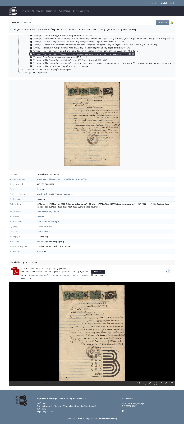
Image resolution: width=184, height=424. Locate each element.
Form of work (15, 221)
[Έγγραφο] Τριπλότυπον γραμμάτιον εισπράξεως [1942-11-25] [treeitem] (58, 57)
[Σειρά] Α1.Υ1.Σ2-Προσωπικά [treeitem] (34, 72)
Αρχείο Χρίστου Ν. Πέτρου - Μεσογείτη (55, 194)
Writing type (15, 236)
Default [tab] (15, 22)
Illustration (14, 241)
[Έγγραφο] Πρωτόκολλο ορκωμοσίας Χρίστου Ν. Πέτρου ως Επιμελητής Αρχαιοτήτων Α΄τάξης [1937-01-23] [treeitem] (77, 41)
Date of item (15, 204)
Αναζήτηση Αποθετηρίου (32, 11)
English (164, 3)
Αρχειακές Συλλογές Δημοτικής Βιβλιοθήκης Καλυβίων (61, 179)
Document (162, 22)
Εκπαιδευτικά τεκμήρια (47, 221)
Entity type (14, 174)
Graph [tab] (27, 22)
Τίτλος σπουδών (44, 226)
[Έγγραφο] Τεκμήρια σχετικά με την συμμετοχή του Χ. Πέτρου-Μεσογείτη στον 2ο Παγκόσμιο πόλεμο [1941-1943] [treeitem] (80, 47)
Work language (16, 199)
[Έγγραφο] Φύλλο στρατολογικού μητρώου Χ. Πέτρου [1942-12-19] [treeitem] (60, 66)
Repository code (17, 184)
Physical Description (18, 246)
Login (153, 3)
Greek (171, 3)
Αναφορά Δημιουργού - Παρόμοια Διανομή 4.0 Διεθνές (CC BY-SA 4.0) (59, 275)
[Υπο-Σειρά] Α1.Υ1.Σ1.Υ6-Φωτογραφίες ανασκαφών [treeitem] (47, 69)
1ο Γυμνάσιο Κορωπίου (47, 211)
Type (12, 189)
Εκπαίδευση (42, 231)
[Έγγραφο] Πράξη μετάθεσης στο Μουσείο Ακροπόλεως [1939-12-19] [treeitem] (61, 35)
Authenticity (15, 251)
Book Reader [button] (98, 271)
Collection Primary (17, 194)
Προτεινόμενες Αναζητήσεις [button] (57, 11)
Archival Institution (17, 179)
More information (99, 275)
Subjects (13, 231)
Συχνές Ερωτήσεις (81, 11)
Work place (14, 216)
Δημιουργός (15, 211)
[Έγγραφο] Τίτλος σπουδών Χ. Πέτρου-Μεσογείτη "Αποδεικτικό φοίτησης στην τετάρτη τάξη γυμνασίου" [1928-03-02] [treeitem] (82, 54)
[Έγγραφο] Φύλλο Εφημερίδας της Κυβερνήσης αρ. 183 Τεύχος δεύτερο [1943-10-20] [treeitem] (68, 60)
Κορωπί (40, 216)
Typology (14, 226)
